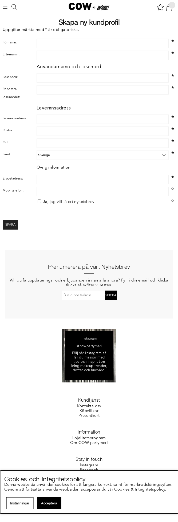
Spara (10, 224)
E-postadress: (13, 178)
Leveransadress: (15, 118)
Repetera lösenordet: (11, 93)
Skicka (110, 295)
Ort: (6, 142)
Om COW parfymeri (89, 443)
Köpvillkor (89, 411)
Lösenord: (10, 77)
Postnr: (8, 130)
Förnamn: (10, 42)
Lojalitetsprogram (89, 438)
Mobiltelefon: (13, 190)
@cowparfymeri (89, 346)
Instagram (89, 465)
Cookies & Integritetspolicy (140, 490)
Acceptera (49, 503)
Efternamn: (11, 54)
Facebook (89, 470)
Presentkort (89, 416)
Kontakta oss (89, 406)
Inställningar (19, 503)
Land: (7, 154)
